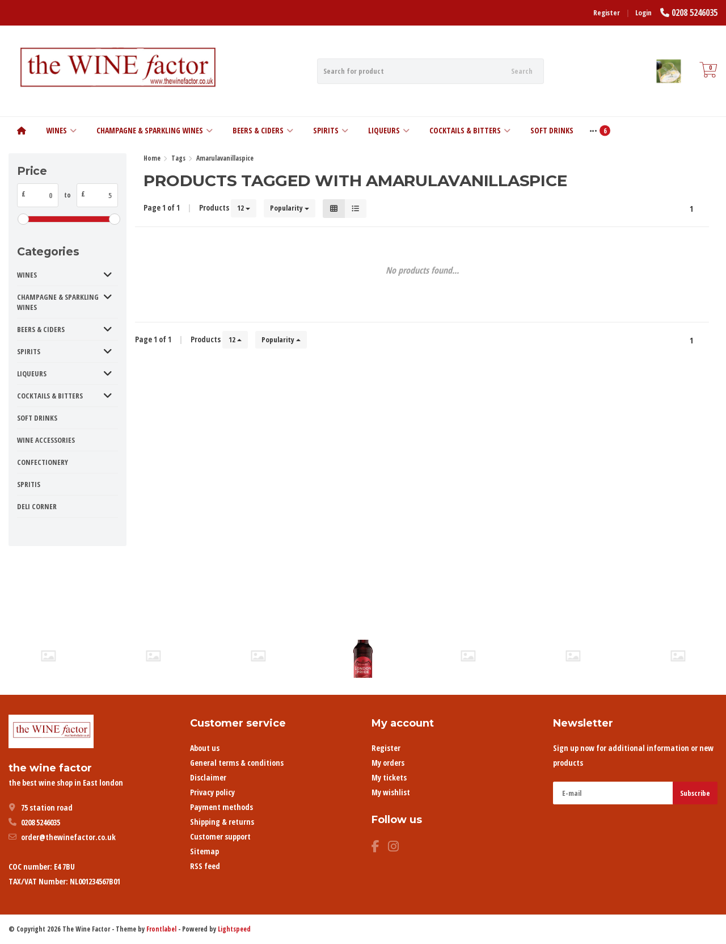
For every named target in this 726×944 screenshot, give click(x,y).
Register (606, 12)
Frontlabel (161, 929)
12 (243, 208)
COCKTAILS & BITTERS (469, 130)
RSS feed (205, 866)
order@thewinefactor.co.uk (68, 837)
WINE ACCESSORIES (46, 440)
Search (522, 71)
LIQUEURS (389, 130)
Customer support (220, 836)
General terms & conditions (237, 762)
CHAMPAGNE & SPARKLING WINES (154, 130)
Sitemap (204, 851)
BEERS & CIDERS (263, 130)
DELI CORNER (37, 506)
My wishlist (391, 792)
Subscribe (695, 793)
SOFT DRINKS (551, 130)
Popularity (289, 208)
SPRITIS (28, 484)
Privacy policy (212, 792)
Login (643, 12)
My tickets (389, 777)
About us (205, 747)
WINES (61, 130)
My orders (388, 762)
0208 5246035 (694, 12)
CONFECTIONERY (42, 462)
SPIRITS (330, 130)
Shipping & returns (222, 821)
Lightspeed (234, 929)
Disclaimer (208, 777)
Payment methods (221, 807)
